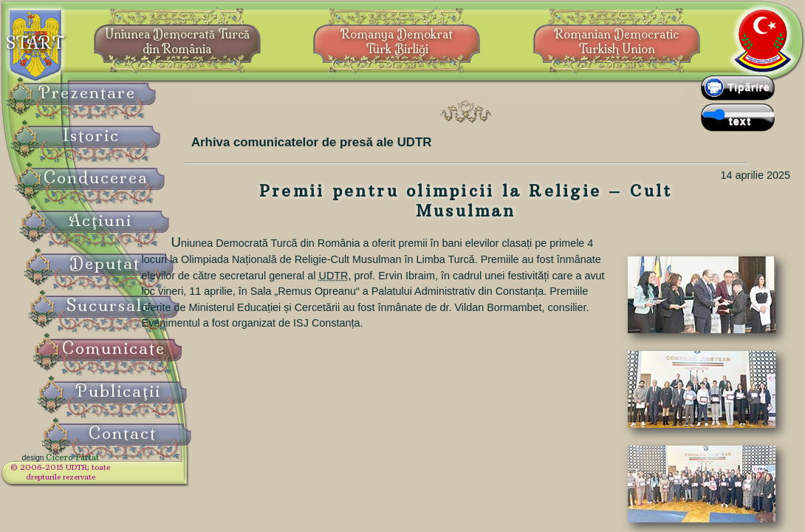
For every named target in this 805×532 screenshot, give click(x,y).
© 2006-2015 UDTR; (96, 477)
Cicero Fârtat (107, 467)
